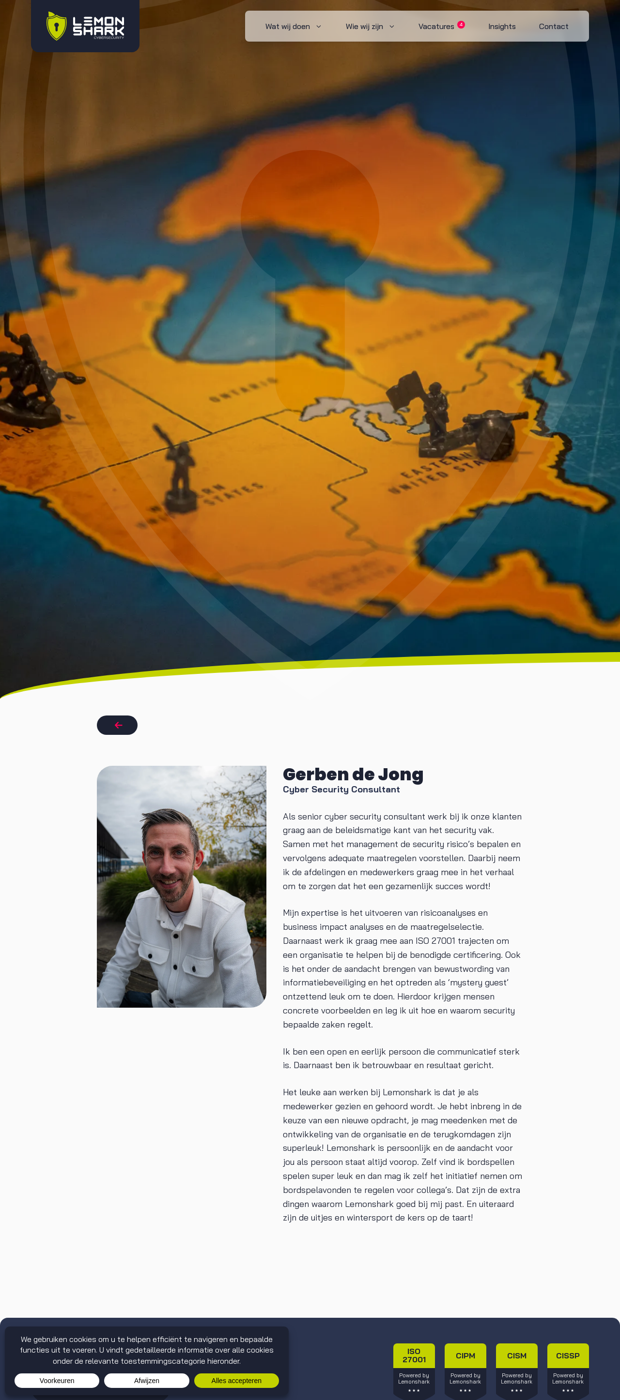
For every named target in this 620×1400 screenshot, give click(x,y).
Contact (554, 26)
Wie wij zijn (376, 26)
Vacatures (441, 26)
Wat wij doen (299, 26)
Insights (502, 26)
